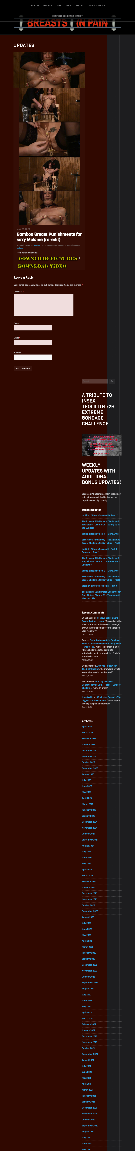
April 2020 (91, 829)
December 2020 (94, 780)
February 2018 (93, 985)
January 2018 (93, 991)
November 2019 (94, 859)
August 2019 (92, 877)
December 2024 (94, 491)
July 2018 (91, 955)
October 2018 (93, 937)
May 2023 (91, 606)
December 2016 (94, 1069)
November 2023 (94, 570)
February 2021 (93, 768)
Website (13, 356)
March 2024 (92, 546)
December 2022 (94, 636)
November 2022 (94, 642)
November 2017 (94, 1003)
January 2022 (93, 702)
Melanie (15, 250)
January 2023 (93, 630)
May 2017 (91, 1039)
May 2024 (91, 534)
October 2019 (92, 865)
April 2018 (91, 973)
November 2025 (94, 425)
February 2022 (93, 696)
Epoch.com (92, 1114)
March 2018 (92, 979)
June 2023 (91, 600)
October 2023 (93, 576)
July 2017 (91, 1027)
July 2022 (91, 666)
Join (41, 5)
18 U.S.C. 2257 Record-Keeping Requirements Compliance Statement (79, 1145)
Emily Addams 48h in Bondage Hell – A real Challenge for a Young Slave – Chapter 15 (105, 311)
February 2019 (93, 913)
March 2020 (92, 835)
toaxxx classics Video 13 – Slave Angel (105, 200)
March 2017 (92, 1051)
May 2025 (91, 461)
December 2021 (94, 708)
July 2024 (91, 522)
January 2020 (93, 847)
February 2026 (93, 407)
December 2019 (94, 853)
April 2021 (91, 756)
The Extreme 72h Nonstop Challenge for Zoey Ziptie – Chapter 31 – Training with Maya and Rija (105, 262)
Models (30, 5)
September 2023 (94, 582)
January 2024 (93, 558)
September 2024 (94, 510)
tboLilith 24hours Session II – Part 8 (104, 253)
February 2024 (93, 552)
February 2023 (93, 624)
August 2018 (92, 949)
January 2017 (93, 1063)
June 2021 (91, 744)
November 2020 (94, 786)
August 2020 (92, 804)
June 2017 (91, 1033)
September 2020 (94, 798)
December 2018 (94, 925)
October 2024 (93, 503)
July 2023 (91, 594)
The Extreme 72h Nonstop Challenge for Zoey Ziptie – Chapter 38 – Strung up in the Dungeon (106, 191)
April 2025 (91, 467)
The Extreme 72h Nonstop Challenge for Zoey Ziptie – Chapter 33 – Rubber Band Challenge (104, 228)
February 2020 (93, 841)
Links (51, 5)
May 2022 (91, 678)
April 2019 (91, 901)
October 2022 (93, 648)
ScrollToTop (67, 1130)
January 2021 (93, 774)
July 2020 (91, 810)
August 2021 (92, 732)
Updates (17, 5)
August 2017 (92, 1021)
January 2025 (93, 485)
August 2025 (92, 443)
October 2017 (93, 1009)
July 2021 (91, 738)
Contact (62, 5)
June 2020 (91, 816)
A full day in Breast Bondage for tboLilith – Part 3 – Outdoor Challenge (106, 353)
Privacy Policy (79, 5)
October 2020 (93, 792)
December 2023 (94, 564)
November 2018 (94, 931)
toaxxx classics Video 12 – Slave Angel (105, 237)
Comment (14, 293)
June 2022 (91, 672)
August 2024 (92, 516)
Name (13, 326)
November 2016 (94, 1075)
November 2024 (94, 497)
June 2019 (91, 889)
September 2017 (94, 1015)
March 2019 (92, 907)
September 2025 (94, 437)
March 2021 (92, 762)
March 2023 (92, 618)
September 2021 (94, 726)
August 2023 (92, 588)
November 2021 (94, 714)
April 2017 (91, 1045)
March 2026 (92, 401)
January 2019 (93, 919)
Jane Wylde (92, 366)
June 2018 (91, 961)
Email (13, 341)
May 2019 (91, 895)
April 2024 (91, 540)
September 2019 (94, 871)
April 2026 (91, 395)
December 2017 (94, 997)
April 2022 (91, 684)
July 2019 (91, 883)
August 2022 (92, 660)
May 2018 (91, 967)
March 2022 (92, 690)
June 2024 (91, 528)
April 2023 (91, 612)
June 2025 (91, 455)
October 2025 (93, 431)
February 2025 (93, 479)
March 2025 (92, 473)
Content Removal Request (107, 5)
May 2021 (91, 750)
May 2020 (91, 823)
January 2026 (93, 413)
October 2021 (92, 720)
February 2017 (93, 1057)
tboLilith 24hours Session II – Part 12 (104, 181)
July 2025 (91, 449)
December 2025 (94, 419)
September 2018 (94, 943)
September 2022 (94, 654)
